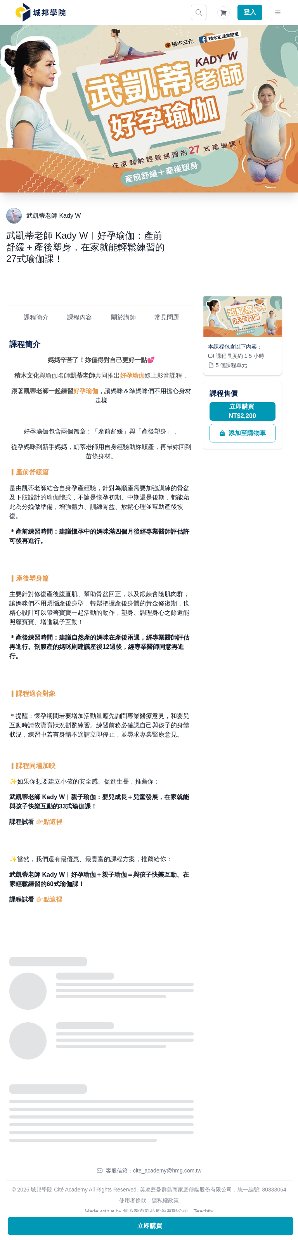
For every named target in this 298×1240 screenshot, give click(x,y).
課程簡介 (36, 317)
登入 (250, 12)
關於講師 (123, 317)
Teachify (203, 1211)
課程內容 (79, 317)
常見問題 (166, 317)
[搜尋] (198, 12)
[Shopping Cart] (223, 12)
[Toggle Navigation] (278, 12)
